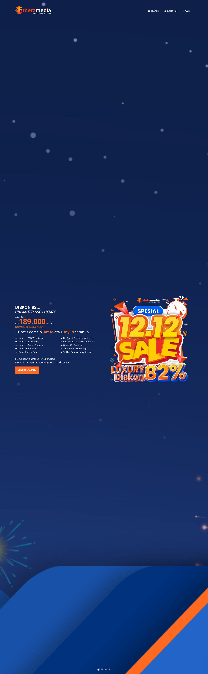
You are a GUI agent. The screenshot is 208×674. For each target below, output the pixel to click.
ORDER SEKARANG (27, 370)
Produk (153, 11)
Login (186, 11)
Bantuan (170, 11)
